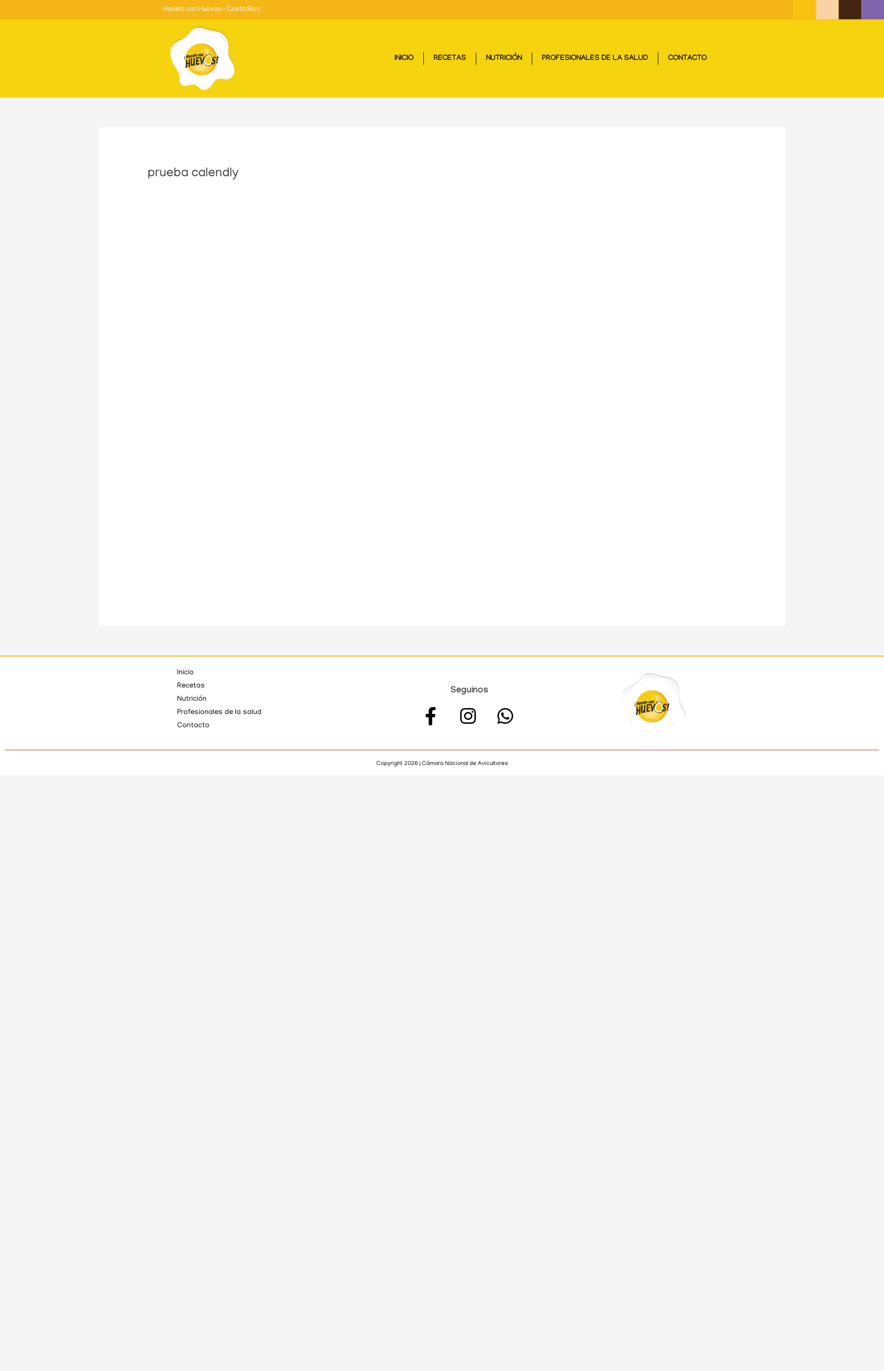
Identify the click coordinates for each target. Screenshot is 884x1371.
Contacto (687, 58)
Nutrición (504, 58)
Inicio (404, 58)
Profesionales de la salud (595, 58)
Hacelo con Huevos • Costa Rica (211, 9)
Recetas (450, 58)
